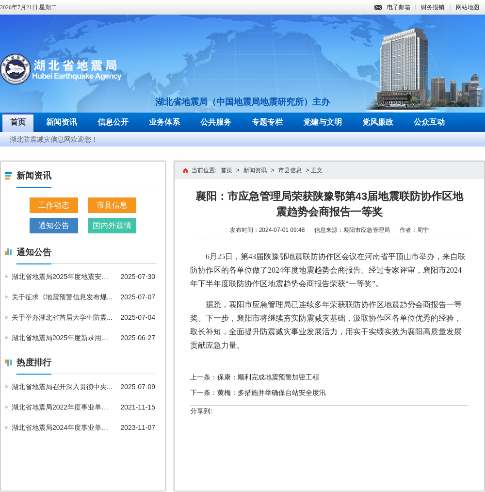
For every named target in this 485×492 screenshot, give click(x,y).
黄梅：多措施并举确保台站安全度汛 (271, 392)
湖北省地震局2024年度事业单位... (62, 427)
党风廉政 (377, 122)
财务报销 (432, 7)
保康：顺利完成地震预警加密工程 (268, 377)
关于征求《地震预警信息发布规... (62, 297)
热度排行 (33, 362)
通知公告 (53, 225)
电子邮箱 (392, 7)
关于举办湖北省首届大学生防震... (62, 317)
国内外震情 (112, 225)
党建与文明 (322, 122)
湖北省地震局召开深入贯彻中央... (62, 387)
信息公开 (113, 122)
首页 (18, 122)
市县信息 (112, 205)
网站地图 (467, 7)
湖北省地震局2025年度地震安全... (62, 276)
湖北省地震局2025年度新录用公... (62, 338)
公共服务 (215, 122)
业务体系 (164, 122)
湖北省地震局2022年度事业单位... (62, 407)
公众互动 (429, 122)
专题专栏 (267, 122)
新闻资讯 (61, 122)
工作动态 (53, 205)
